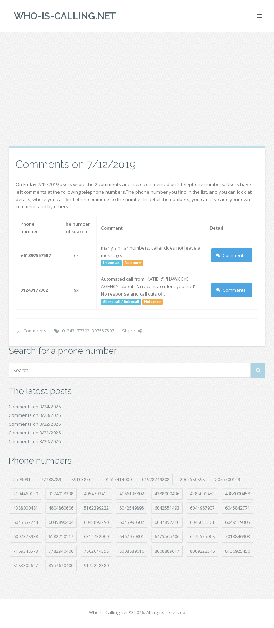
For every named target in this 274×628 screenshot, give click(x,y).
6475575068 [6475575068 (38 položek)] (202, 536)
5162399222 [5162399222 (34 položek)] (96, 508)
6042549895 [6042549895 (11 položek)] (131, 508)
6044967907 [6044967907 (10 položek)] (202, 508)
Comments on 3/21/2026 (35, 432)
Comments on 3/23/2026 (35, 415)
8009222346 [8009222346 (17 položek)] (202, 551)
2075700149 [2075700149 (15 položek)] (227, 479)
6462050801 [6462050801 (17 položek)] (131, 536)
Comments (231, 255)
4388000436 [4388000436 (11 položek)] (166, 494)
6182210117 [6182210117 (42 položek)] (61, 536)
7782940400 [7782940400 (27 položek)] (61, 551)
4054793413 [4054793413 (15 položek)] (96, 494)
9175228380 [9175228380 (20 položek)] (96, 565)
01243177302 (76, 330)
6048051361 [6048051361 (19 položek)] (202, 522)
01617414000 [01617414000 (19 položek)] (118, 479)
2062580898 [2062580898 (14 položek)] (192, 479)
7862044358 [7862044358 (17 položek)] (96, 551)
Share (132, 330)
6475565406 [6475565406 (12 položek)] (166, 536)
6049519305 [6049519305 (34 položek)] (237, 522)
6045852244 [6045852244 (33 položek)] (25, 522)
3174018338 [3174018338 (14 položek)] (61, 494)
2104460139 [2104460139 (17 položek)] (25, 494)
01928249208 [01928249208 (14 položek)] (155, 479)
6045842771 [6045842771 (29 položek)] (237, 508)
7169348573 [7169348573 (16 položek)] (25, 551)
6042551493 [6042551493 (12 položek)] (166, 508)
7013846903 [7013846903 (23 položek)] (237, 536)
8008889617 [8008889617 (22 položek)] (166, 551)
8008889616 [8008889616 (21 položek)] (131, 551)
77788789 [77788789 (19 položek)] (51, 479)
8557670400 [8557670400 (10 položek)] (61, 565)
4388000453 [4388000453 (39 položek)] (202, 494)
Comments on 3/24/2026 (35, 406)
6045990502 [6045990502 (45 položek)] (131, 522)
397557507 (103, 330)
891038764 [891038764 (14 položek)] (82, 479)
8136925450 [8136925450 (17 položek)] (237, 551)
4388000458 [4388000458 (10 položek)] (237, 494)
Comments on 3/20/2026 (35, 441)
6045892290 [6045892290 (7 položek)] (96, 522)
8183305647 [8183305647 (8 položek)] (25, 565)
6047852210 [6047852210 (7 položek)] (166, 522)
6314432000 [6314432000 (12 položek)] (96, 536)
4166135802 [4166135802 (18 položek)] (131, 494)
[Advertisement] (137, 89)
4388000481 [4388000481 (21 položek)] (25, 508)
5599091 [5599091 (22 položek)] (22, 479)
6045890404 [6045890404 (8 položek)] (61, 522)
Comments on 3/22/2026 (35, 424)
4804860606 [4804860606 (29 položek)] (61, 508)
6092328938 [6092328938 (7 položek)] (25, 536)
